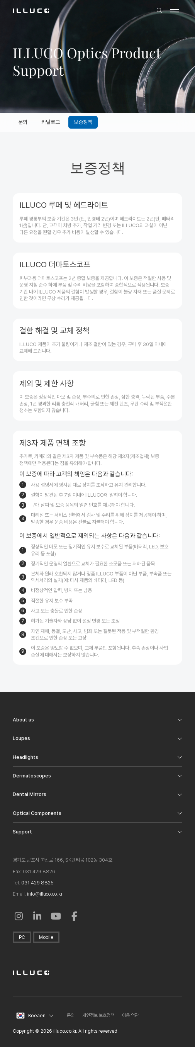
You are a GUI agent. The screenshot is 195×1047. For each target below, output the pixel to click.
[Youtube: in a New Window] (56, 916)
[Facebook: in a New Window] (74, 916)
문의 (71, 1015)
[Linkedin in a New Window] (37, 916)
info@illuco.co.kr (45, 894)
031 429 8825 (37, 883)
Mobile (46, 937)
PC (22, 937)
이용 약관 (130, 1015)
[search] (159, 10)
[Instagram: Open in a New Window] (19, 916)
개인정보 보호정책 (98, 1015)
